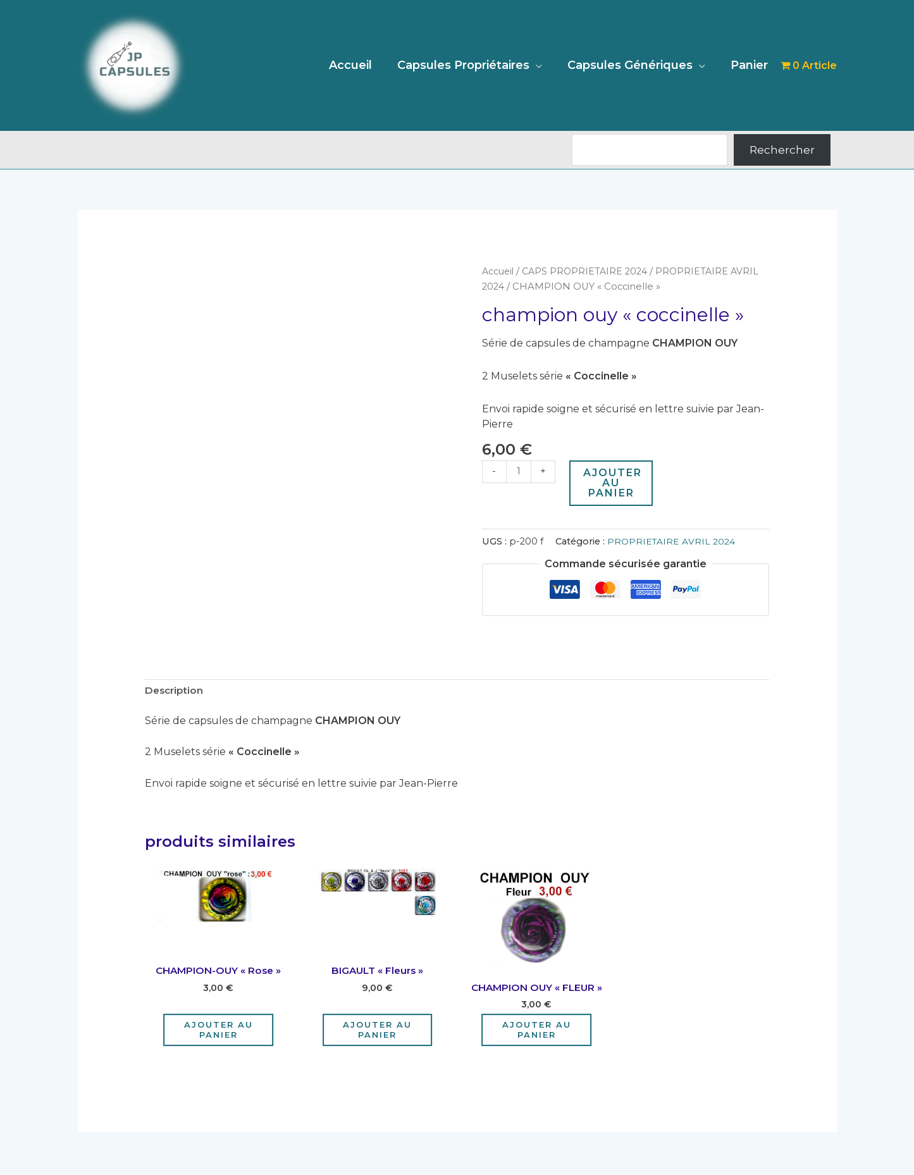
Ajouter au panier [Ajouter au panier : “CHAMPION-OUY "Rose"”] (218, 1031)
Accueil (359, 65)
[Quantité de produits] (519, 471)
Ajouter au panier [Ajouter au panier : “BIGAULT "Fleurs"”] (377, 1031)
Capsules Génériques (633, 65)
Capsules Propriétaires (470, 65)
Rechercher (782, 150)
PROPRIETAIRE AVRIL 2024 (671, 541)
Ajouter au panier (613, 483)
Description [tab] (175, 692)
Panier (750, 65)
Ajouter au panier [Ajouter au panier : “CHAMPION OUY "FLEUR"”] (536, 1031)
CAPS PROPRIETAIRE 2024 (588, 271)
